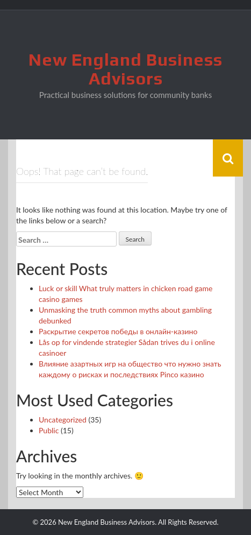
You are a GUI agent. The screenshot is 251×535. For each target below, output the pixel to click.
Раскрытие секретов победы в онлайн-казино (118, 331)
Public (49, 430)
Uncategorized (63, 419)
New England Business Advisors (125, 69)
